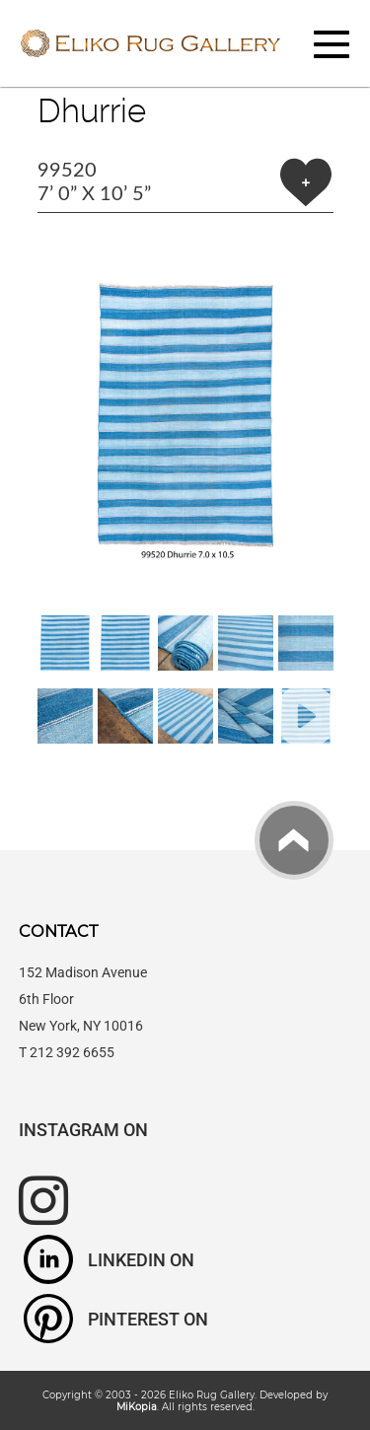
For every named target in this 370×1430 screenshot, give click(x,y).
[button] (185, 414)
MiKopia (136, 1406)
